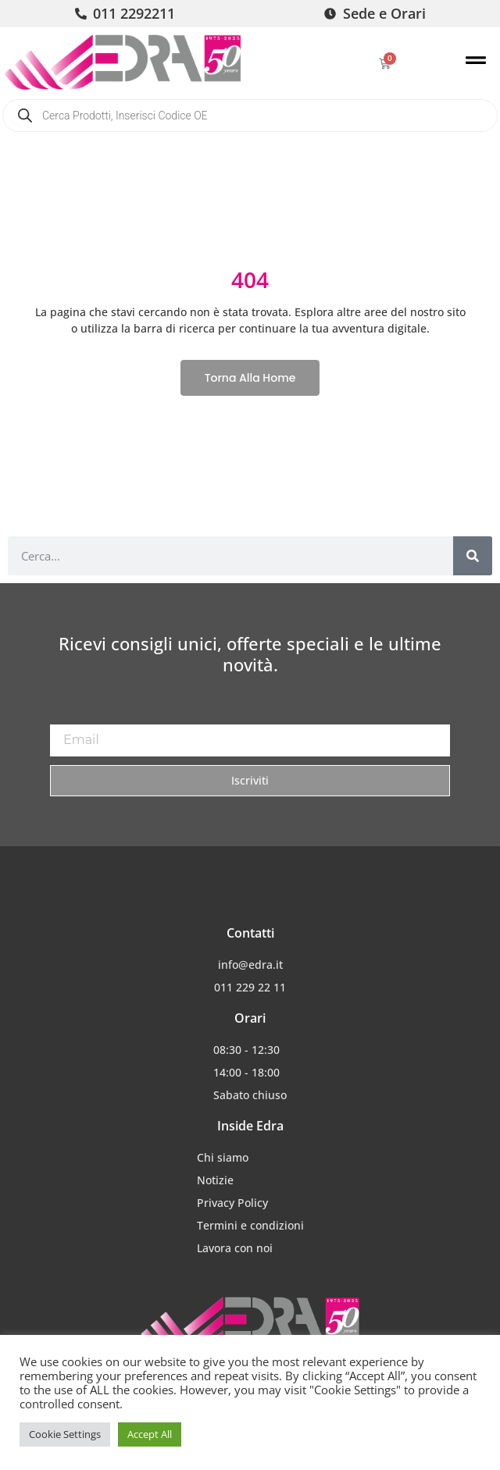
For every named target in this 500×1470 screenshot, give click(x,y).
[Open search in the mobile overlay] (250, 115)
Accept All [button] (149, 1434)
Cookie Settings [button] (65, 1434)
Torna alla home (250, 378)
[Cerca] (472, 555)
